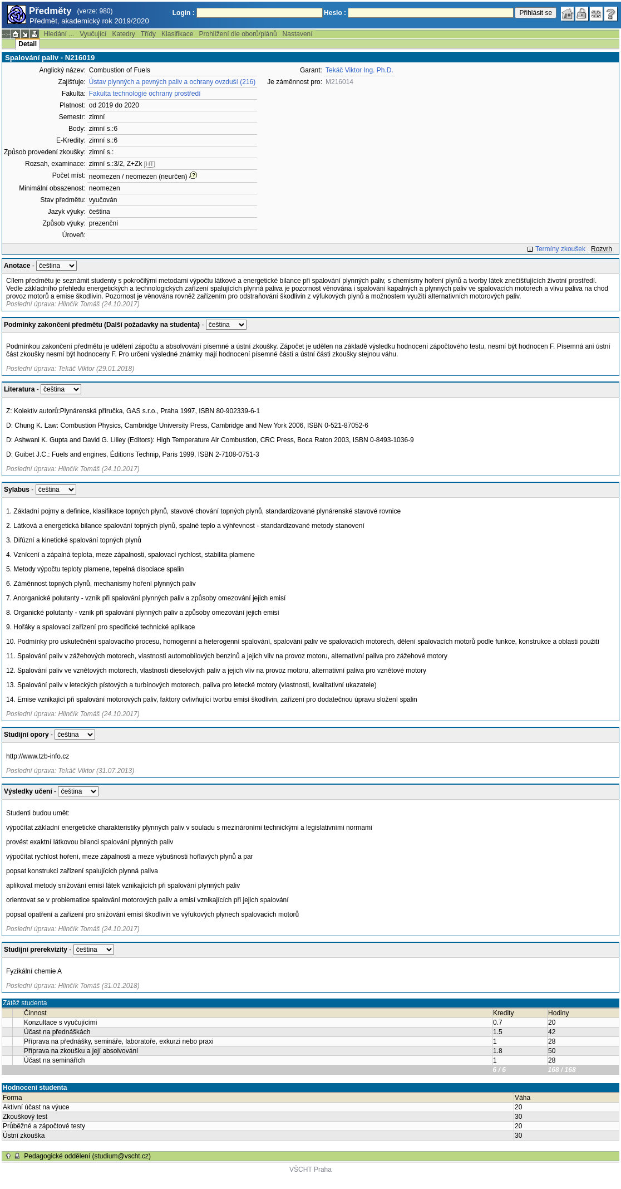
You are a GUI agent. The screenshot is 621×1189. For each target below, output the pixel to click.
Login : (183, 13)
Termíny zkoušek (560, 249)
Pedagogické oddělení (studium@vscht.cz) (87, 1156)
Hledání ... (58, 34)
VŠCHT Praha (310, 1169)
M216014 (339, 82)
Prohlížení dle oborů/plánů (238, 34)
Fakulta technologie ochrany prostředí (145, 93)
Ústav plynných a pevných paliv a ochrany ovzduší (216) (172, 82)
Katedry (123, 34)
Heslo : (335, 13)
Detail (27, 44)
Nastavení (298, 34)
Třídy (148, 34)
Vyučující (93, 34)
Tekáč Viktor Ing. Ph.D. (359, 70)
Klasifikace (177, 34)
